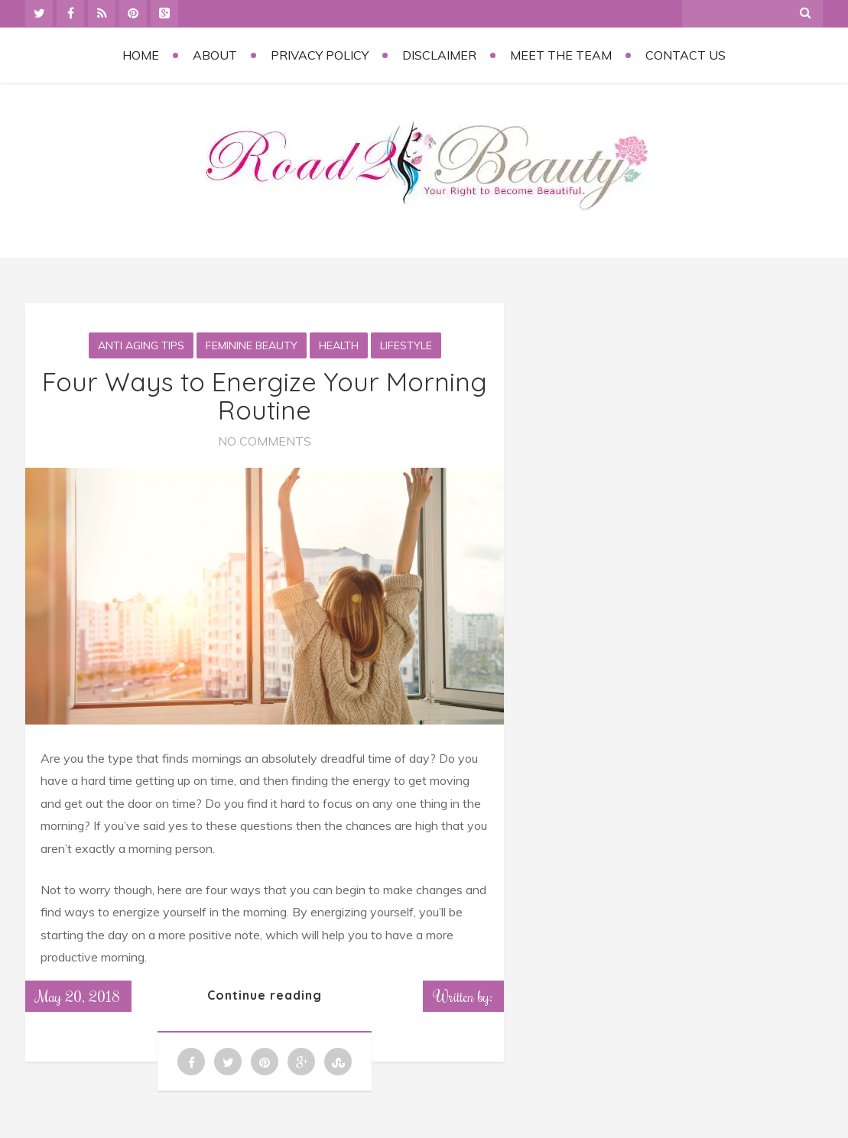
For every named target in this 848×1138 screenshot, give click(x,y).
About (215, 55)
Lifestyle (406, 345)
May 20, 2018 (78, 996)
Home (140, 55)
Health (339, 345)
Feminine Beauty (251, 345)
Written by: (463, 996)
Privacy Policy (320, 55)
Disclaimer (439, 55)
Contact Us (685, 55)
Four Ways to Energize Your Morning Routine (264, 395)
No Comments (264, 441)
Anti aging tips (141, 345)
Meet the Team (561, 55)
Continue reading (264, 995)
